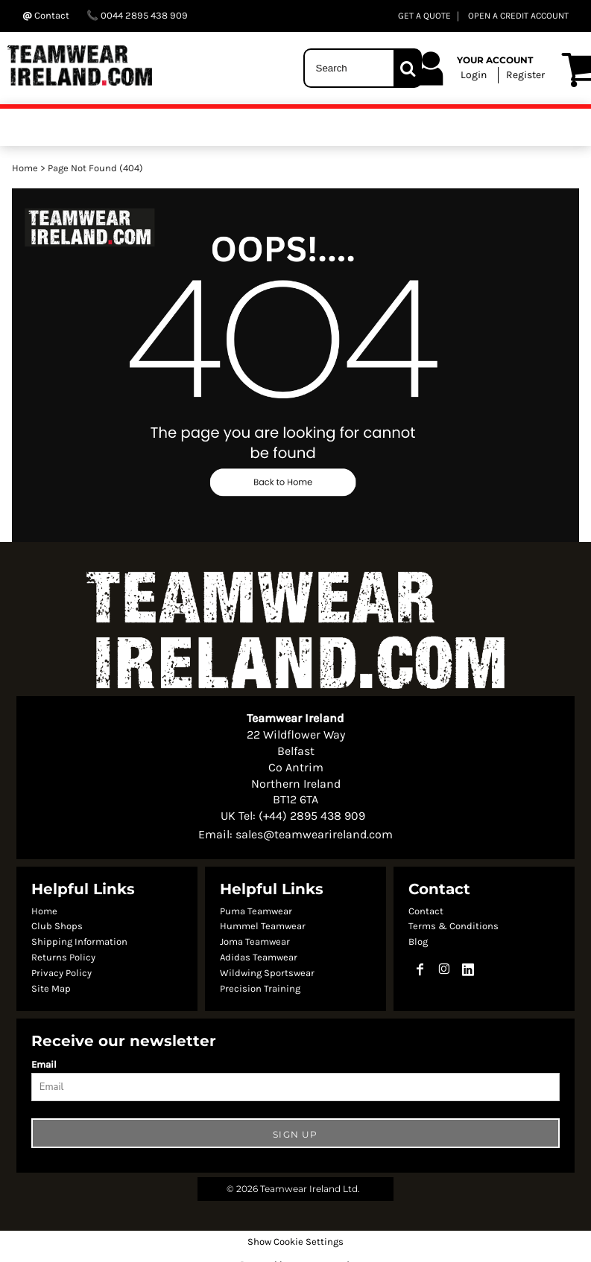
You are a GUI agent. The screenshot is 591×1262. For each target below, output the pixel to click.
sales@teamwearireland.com (314, 834)
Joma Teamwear (255, 941)
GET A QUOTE (424, 15)
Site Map (51, 988)
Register (525, 74)
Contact (425, 911)
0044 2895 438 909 (137, 15)
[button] (295, 365)
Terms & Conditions (453, 925)
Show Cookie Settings (295, 1241)
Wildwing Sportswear (267, 972)
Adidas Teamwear (258, 957)
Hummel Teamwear (263, 925)
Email (44, 1064)
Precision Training (260, 988)
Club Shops (57, 925)
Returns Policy (63, 957)
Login (474, 74)
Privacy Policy (61, 972)
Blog (418, 941)
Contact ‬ (47, 15)
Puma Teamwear (256, 911)
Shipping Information (79, 941)
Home (25, 167)
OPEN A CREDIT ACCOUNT (518, 15)
